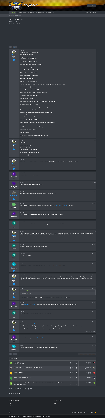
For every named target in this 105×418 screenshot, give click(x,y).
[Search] (87, 5)
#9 (95, 222)
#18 (95, 321)
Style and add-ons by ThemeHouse (42, 416)
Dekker (15, 384)
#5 (95, 182)
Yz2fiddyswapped (87, 368)
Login (55, 403)
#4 (95, 173)
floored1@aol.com (35, 323)
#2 (95, 140)
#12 (95, 253)
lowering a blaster (18, 362)
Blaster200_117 (17, 368)
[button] (26, 12)
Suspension (26, 363)
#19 (95, 336)
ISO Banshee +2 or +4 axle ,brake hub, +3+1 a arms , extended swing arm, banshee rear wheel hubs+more (39, 382)
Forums (10, 403)
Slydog (89, 378)
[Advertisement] (52, 35)
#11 (95, 244)
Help (92, 412)
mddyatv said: (24, 290)
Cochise (11, 21)
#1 (95, 50)
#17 (95, 311)
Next (14, 47)
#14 (95, 275)
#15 (95, 288)
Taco (15, 374)
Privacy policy (87, 412)
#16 (95, 302)
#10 (95, 231)
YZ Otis (89, 363)
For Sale (24, 374)
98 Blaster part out (18, 372)
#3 (95, 159)
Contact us (11, 405)
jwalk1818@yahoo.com (57, 265)
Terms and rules (80, 412)
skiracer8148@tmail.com (30, 304)
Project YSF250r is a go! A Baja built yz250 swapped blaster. (28, 367)
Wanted (24, 384)
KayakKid (16, 379)
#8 (95, 212)
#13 (95, 263)
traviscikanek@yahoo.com (61, 205)
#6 (95, 191)
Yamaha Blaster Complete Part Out (22, 377)
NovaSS (89, 373)
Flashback (16, 363)
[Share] (93, 51)
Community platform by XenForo (21, 416)
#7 (95, 203)
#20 (95, 345)
